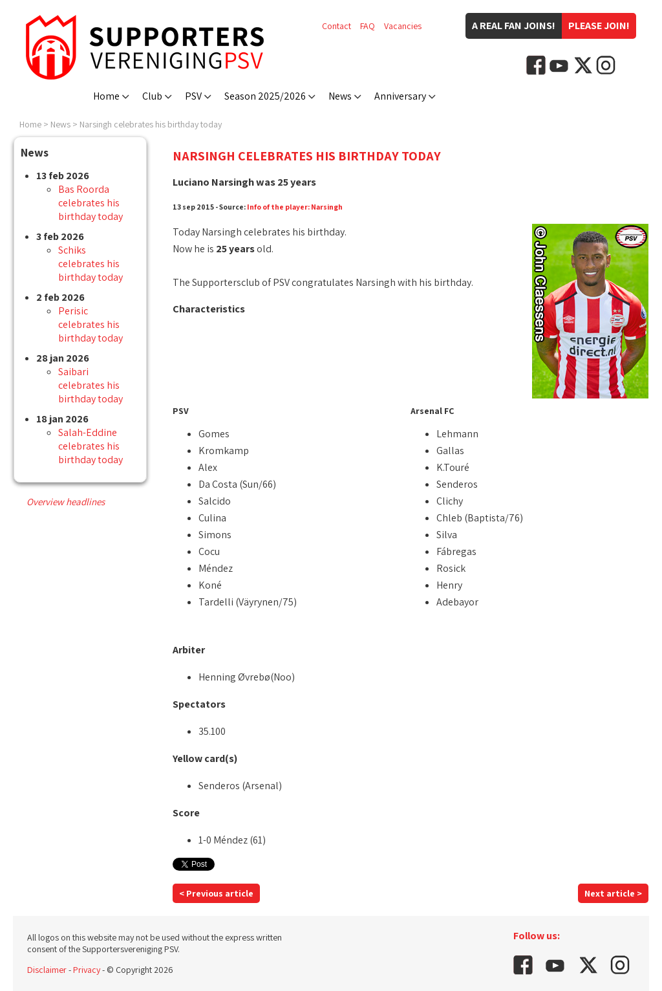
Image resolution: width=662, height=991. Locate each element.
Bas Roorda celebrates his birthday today (90, 202)
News (340, 96)
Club (152, 96)
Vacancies (403, 26)
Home (106, 96)
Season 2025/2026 (265, 96)
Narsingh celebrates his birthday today (151, 124)
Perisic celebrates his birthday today (90, 324)
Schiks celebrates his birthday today (90, 263)
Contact (336, 26)
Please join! (599, 25)
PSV (193, 96)
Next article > (613, 893)
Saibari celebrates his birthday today (90, 385)
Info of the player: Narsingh (295, 207)
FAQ (367, 26)
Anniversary (400, 96)
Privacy (86, 969)
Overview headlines (66, 502)
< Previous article (216, 893)
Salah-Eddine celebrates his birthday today (90, 446)
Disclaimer (47, 969)
